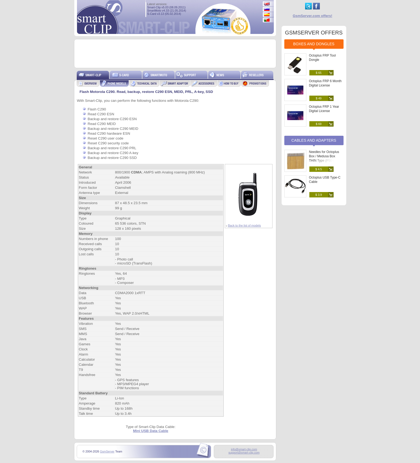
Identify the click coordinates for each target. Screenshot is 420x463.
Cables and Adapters (313, 140)
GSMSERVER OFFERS (313, 33)
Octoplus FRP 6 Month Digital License (325, 83)
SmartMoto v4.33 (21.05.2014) (166, 10)
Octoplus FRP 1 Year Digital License (324, 109)
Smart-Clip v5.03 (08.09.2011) (166, 7)
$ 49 (318, 98)
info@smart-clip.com (244, 449)
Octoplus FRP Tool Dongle (322, 58)
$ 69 (318, 124)
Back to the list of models (244, 225)
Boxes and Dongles (313, 44)
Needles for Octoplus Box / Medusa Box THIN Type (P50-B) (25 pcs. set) (325, 158)
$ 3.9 (318, 194)
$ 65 (318, 72)
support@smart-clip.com (244, 452)
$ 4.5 (318, 169)
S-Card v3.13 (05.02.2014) (164, 13)
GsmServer (107, 451)
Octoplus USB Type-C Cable (325, 180)
